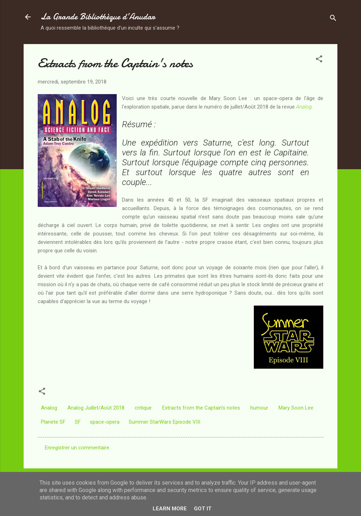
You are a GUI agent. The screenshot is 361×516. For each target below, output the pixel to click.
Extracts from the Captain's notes (201, 408)
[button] (319, 60)
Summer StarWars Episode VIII (164, 422)
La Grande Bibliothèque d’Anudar (98, 17)
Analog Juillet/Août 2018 (95, 408)
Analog (304, 107)
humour (259, 408)
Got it (203, 508)
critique (143, 408)
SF (78, 422)
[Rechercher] (333, 19)
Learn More (170, 508)
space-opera (105, 422)
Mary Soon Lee (296, 408)
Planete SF (53, 422)
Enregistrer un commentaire (77, 447)
